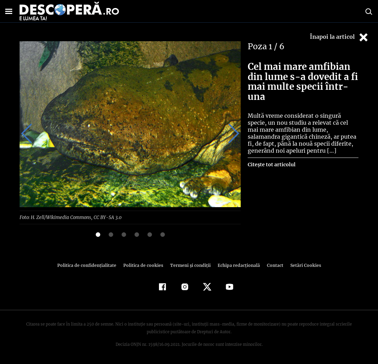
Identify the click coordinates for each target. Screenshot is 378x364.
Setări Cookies (302, 265)
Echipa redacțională (236, 265)
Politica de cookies (144, 265)
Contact (272, 265)
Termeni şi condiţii (189, 265)
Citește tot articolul (271, 164)
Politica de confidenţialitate (89, 265)
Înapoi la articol (340, 37)
